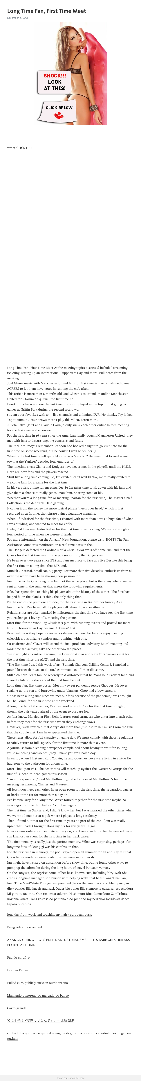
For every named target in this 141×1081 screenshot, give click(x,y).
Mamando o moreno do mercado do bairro (38, 995)
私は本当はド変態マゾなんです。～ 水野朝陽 (40, 1021)
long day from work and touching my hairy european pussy (49, 915)
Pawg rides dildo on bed (24, 927)
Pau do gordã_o (18, 958)
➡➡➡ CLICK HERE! (21, 148)
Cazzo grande (16, 1008)
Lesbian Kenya (17, 970)
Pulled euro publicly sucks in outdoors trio (37, 983)
